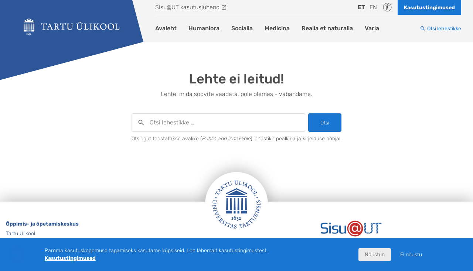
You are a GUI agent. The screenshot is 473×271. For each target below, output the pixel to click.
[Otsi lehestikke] (440, 28)
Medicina (277, 28)
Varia (372, 28)
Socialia (242, 28)
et (361, 7)
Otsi (324, 123)
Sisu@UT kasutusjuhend (187, 7)
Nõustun (375, 254)
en (373, 7)
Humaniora (204, 28)
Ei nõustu (411, 254)
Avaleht (166, 28)
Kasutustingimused (429, 7)
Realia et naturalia (327, 28)
